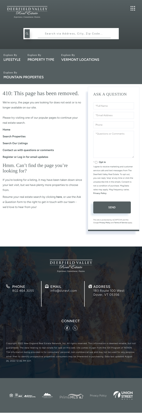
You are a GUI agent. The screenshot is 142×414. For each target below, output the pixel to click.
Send (112, 207)
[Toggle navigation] (133, 8)
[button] (27, 33)
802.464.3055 (23, 291)
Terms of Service (121, 222)
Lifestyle (12, 59)
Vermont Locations (80, 59)
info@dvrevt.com (63, 291)
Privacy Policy (100, 193)
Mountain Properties (23, 77)
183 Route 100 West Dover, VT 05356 (109, 293)
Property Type (41, 59)
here (59, 197)
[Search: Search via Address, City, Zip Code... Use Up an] (74, 33)
